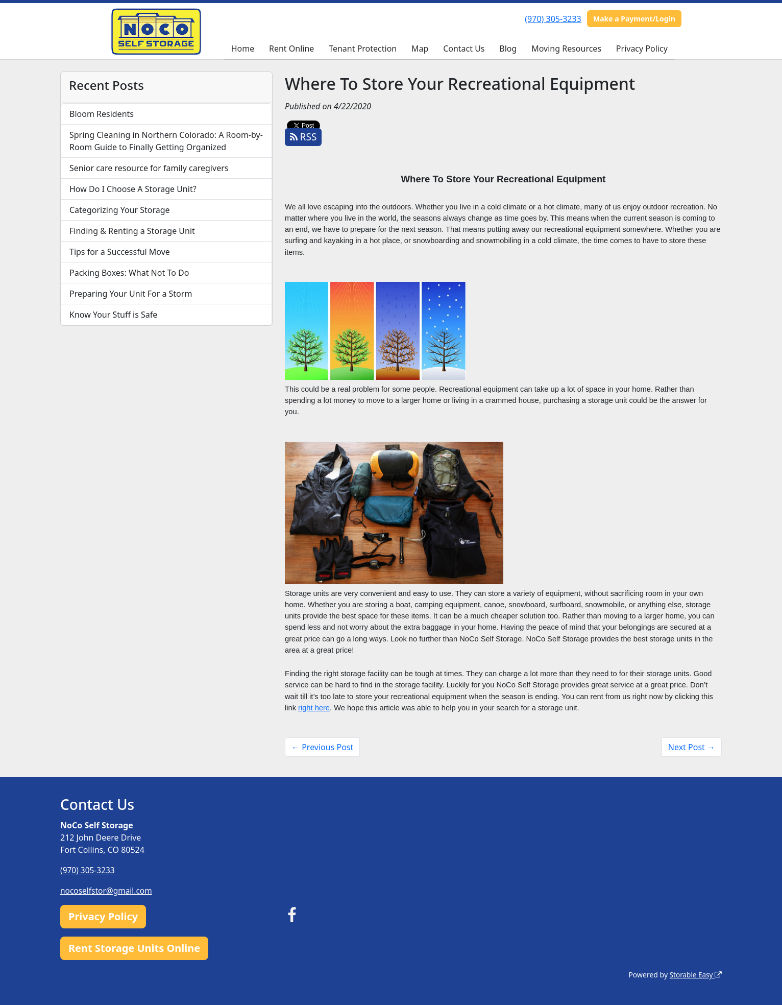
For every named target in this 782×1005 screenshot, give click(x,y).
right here (314, 708)
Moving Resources (566, 48)
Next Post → (691, 747)
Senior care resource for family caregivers (148, 168)
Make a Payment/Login (634, 18)
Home (243, 48)
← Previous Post (322, 747)
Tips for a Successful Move (119, 251)
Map (419, 48)
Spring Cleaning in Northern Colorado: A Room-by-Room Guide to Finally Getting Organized (166, 141)
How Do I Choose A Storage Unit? (133, 189)
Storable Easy (695, 974)
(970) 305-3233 (553, 19)
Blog (508, 48)
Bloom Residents (101, 113)
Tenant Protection (363, 48)
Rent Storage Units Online (134, 948)
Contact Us (463, 48)
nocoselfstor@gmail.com (107, 890)
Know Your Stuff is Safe (113, 314)
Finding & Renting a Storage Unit (132, 230)
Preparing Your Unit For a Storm (130, 293)
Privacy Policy (642, 48)
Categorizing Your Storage (119, 210)
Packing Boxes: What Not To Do (129, 272)
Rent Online (291, 48)
